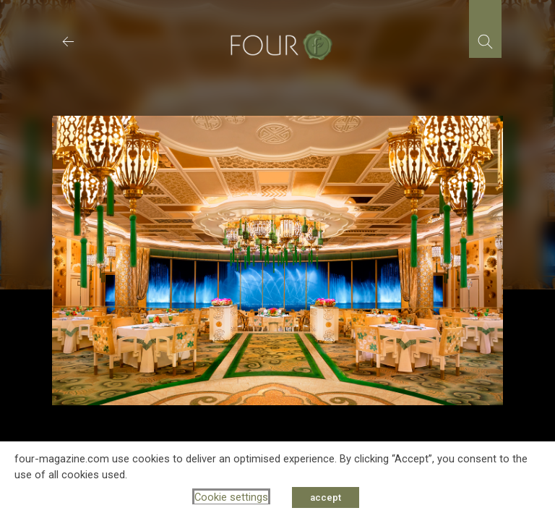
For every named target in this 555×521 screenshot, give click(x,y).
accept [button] (325, 497)
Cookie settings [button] (231, 497)
